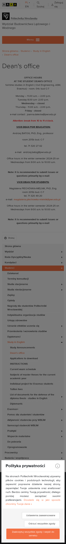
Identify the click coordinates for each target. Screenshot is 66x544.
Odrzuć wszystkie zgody (42, 523)
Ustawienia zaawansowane (40, 515)
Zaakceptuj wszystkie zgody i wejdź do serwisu (33, 534)
